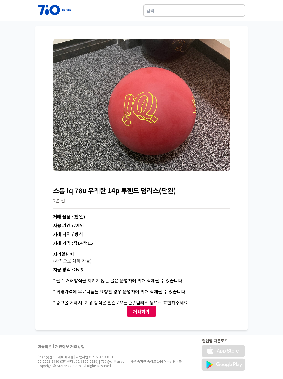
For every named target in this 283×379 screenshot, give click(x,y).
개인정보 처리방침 (70, 346)
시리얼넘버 (63, 254)
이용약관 (45, 346)
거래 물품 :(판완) (69, 216)
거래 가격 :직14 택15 (73, 243)
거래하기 (141, 311)
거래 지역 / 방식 (68, 234)
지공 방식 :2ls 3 (68, 269)
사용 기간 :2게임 (68, 225)
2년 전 (59, 200)
